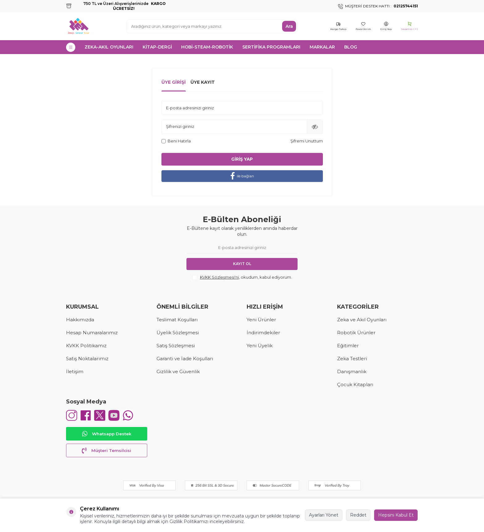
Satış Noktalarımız (87, 358)
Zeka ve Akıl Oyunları (361, 320)
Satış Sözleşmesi (175, 345)
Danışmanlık (351, 371)
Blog (350, 47)
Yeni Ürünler (261, 320)
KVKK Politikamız (86, 345)
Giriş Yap (242, 159)
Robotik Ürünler (356, 333)
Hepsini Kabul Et (396, 515)
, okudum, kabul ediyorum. (242, 277)
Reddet (358, 515)
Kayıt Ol (242, 264)
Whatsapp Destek (106, 435)
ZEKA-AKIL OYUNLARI (109, 47)
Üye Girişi (173, 82)
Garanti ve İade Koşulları (184, 358)
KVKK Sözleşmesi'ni (219, 277)
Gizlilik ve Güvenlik (178, 371)
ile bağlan (242, 176)
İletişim (74, 371)
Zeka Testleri (352, 358)
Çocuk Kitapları (355, 384)
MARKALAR (322, 47)
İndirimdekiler (263, 333)
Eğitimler (348, 345)
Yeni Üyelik (260, 345)
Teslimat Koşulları (177, 320)
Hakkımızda (80, 320)
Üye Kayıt (202, 82)
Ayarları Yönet (323, 515)
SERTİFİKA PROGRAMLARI (271, 47)
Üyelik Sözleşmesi (177, 333)
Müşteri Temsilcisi (106, 452)
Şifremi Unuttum (306, 140)
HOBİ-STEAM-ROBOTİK (207, 47)
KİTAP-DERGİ (157, 47)
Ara (289, 26)
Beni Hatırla (176, 140)
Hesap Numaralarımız (92, 333)
